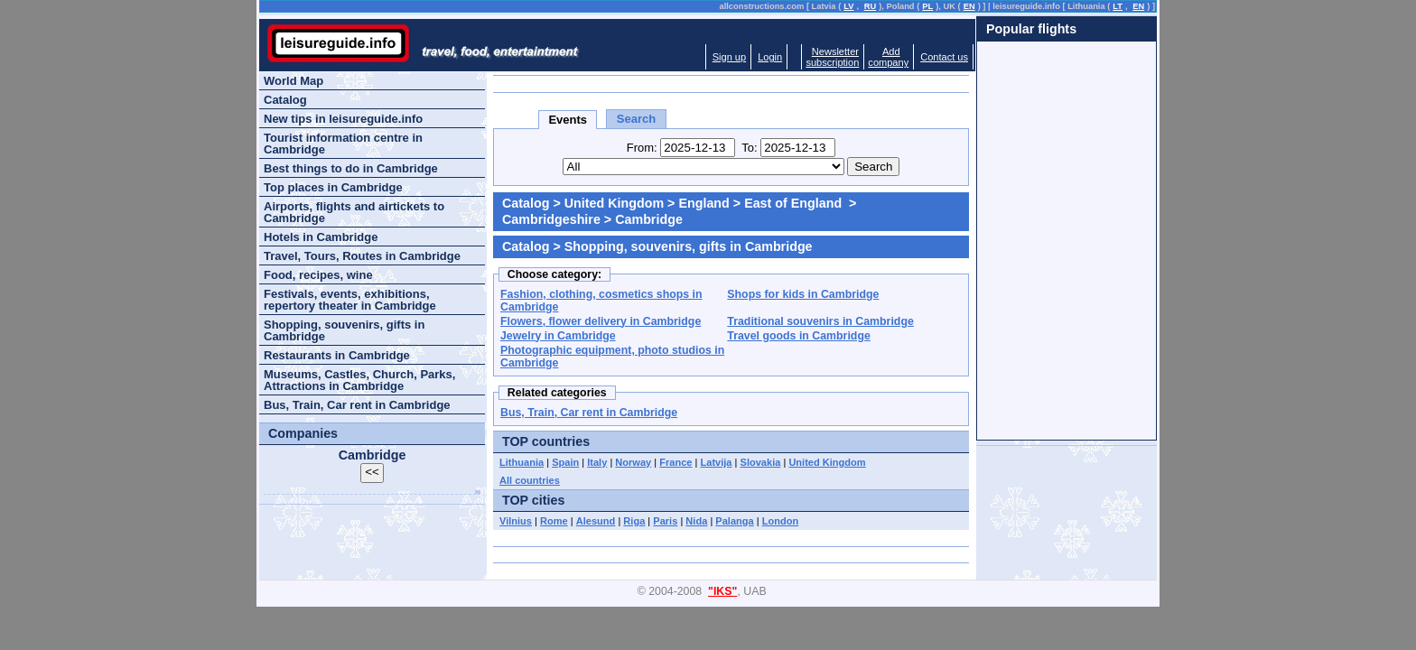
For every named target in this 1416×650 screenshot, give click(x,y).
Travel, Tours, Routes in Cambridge (362, 256)
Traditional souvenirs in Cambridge (820, 321)
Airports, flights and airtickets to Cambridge (354, 212)
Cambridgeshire (551, 219)
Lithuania (521, 462)
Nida (696, 520)
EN (969, 6)
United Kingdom (614, 203)
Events (567, 119)
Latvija (716, 462)
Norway (633, 462)
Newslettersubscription (832, 57)
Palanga (734, 520)
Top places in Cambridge (333, 187)
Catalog (525, 203)
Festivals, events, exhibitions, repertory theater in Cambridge (350, 299)
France (675, 462)
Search (636, 118)
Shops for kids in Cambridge (803, 294)
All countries (529, 480)
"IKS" (722, 591)
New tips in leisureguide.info (343, 118)
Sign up (729, 56)
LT (1118, 6)
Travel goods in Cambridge (798, 336)
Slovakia (761, 462)
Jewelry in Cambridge (558, 336)
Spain (565, 462)
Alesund (596, 520)
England (703, 203)
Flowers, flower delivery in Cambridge (600, 321)
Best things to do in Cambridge (351, 168)
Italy (597, 462)
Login (770, 56)
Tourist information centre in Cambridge (343, 143)
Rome (554, 520)
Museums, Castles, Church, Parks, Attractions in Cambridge (359, 380)
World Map (293, 81)
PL (927, 6)
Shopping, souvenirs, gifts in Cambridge (344, 330)
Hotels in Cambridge (320, 237)
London (780, 520)
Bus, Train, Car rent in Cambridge (588, 412)
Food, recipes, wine (318, 275)
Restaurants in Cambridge (337, 355)
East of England (794, 203)
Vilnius (515, 520)
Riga (634, 520)
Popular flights (1031, 29)
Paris (665, 520)
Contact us (944, 56)
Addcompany (888, 57)
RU (870, 6)
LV (848, 6)
